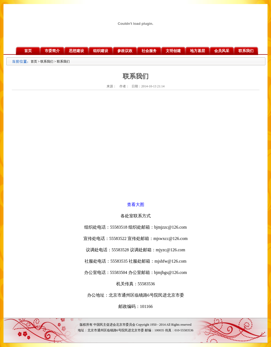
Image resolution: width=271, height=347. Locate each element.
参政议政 (124, 51)
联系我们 (246, 51)
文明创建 (173, 51)
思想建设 (76, 51)
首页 (28, 51)
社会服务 (149, 51)
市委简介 (52, 51)
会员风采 (221, 51)
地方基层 (197, 51)
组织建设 (100, 51)
